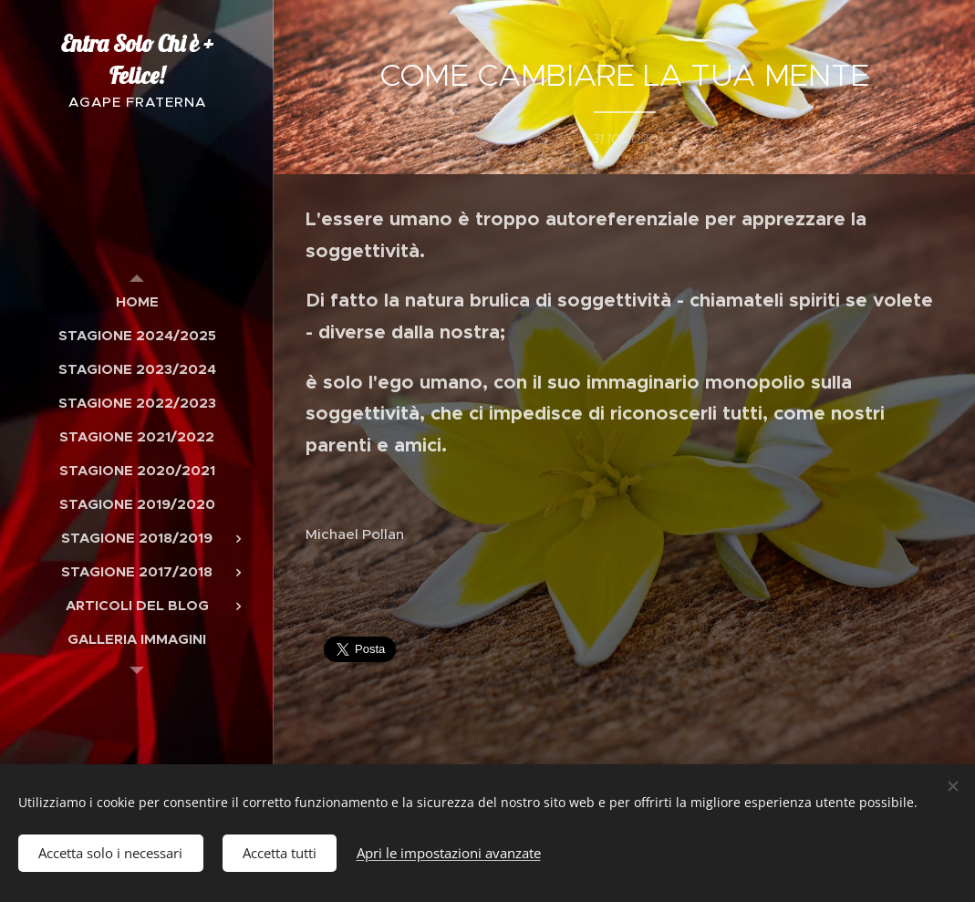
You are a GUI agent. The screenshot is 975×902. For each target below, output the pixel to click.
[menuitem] (136, 301)
